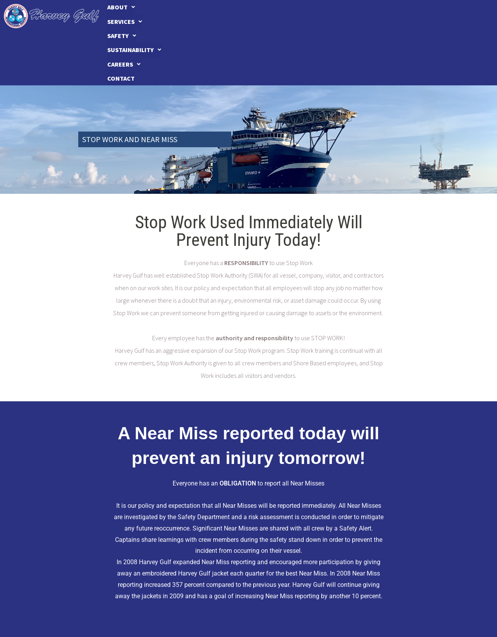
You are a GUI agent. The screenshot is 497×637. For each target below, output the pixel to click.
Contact (464, 16)
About (136, 16)
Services (197, 16)
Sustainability (330, 16)
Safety (259, 16)
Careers (404, 16)
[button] (136, 16)
